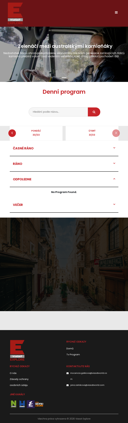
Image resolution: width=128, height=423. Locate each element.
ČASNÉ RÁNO (23, 148)
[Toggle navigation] (116, 13)
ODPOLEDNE (22, 179)
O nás (13, 373)
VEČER (18, 205)
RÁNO (17, 164)
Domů (70, 348)
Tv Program (73, 354)
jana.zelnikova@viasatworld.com (87, 385)
